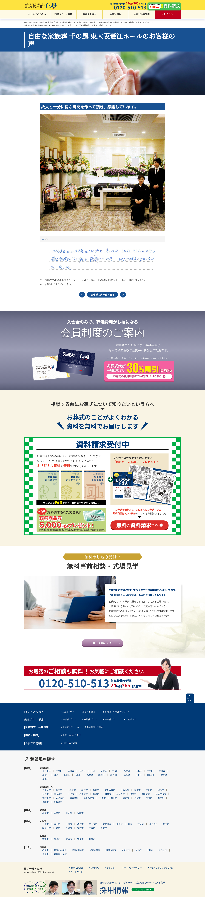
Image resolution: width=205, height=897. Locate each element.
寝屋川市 (54, 817)
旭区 (138, 813)
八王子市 (54, 785)
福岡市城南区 (86, 833)
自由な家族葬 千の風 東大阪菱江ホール (146, 22)
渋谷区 (90, 769)
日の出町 (132, 785)
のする (137, 526)
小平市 (79, 789)
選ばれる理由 (90, 715)
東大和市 (66, 789)
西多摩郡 (68, 793)
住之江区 (161, 813)
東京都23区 (43, 771)
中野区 (158, 769)
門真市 (100, 817)
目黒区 (146, 769)
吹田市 (76, 813)
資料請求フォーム (71, 730)
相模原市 (66, 797)
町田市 (122, 793)
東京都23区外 (43, 787)
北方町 (76, 805)
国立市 (133, 793)
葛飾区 (53, 773)
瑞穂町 (168, 793)
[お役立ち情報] (33, 745)
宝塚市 (88, 825)
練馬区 (53, 777)
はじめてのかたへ (37, 15)
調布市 (141, 789)
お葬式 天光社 (77, 850)
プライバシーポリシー (134, 850)
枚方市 (88, 813)
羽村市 (116, 789)
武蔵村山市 (168, 789)
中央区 (123, 769)
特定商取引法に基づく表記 (165, 850)
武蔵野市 (128, 789)
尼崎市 (76, 825)
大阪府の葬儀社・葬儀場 (90, 22)
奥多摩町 (82, 793)
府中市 (67, 785)
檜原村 (104, 789)
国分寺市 (154, 789)
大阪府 (43, 813)
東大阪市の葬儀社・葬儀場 (115, 22)
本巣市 (65, 805)
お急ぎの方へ (168, 15)
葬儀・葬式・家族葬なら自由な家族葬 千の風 (42, 22)
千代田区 (54, 769)
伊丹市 (65, 825)
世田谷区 (159, 773)
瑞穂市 (88, 805)
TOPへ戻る (189, 703)
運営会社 (112, 850)
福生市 (145, 785)
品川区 (79, 769)
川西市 (100, 825)
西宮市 (53, 825)
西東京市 (91, 789)
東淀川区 (114, 813)
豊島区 (172, 773)
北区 (101, 769)
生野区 (127, 813)
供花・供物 (115, 15)
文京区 (67, 769)
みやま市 (170, 833)
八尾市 (76, 817)
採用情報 (96, 850)
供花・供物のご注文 (72, 737)
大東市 (111, 817)
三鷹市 (110, 793)
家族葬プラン (90, 722)
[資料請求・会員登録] (37, 730)
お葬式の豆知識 (142, 15)
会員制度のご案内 (96, 730)
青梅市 (53, 797)
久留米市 (133, 833)
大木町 (146, 833)
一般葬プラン (111, 722)
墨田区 (74, 773)
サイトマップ (77, 854)
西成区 (148, 813)
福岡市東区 (118, 833)
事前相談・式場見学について (118, 715)
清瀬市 (157, 793)
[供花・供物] (31, 738)
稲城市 (104, 785)
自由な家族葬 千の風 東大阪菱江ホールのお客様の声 (45, 25)
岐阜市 (53, 805)
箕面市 (174, 813)
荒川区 (170, 769)
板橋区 (109, 773)
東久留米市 (118, 785)
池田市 (53, 813)
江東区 (146, 773)
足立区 (111, 769)
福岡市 (53, 833)
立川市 (157, 785)
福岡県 (43, 833)
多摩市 (145, 793)
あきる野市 (96, 793)
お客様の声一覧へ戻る (102, 295)
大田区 (86, 773)
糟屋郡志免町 (68, 837)
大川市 (53, 837)
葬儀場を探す (89, 15)
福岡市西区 (103, 833)
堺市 (66, 817)
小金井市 (80, 785)
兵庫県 (43, 825)
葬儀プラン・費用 (63, 15)
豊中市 (65, 813)
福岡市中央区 (68, 833)
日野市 (53, 789)
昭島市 (168, 785)
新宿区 (135, 773)
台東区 (135, 769)
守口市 (88, 817)
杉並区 (98, 773)
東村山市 (54, 793)
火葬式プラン (132, 722)
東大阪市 (101, 813)
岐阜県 (43, 805)
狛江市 (92, 785)
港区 (64, 773)
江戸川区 (122, 773)
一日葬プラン (69, 722)
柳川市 (158, 833)
